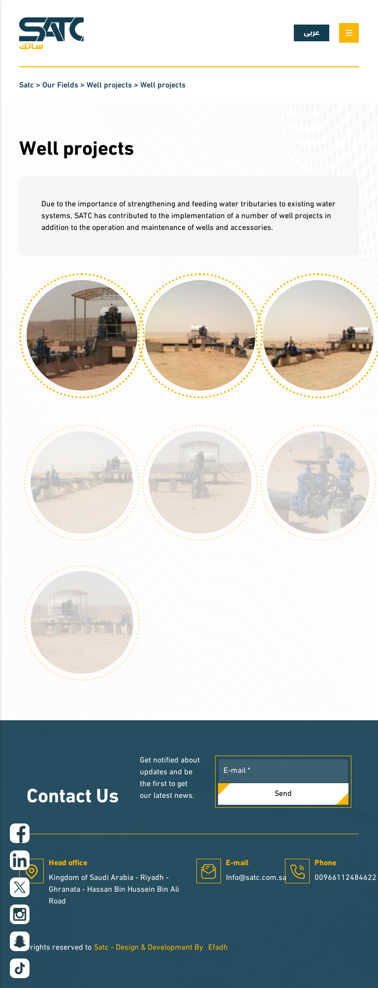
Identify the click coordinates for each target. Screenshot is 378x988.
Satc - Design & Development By (148, 948)
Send (283, 794)
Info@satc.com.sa (256, 878)
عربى (311, 33)
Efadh (218, 948)
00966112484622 (346, 878)
